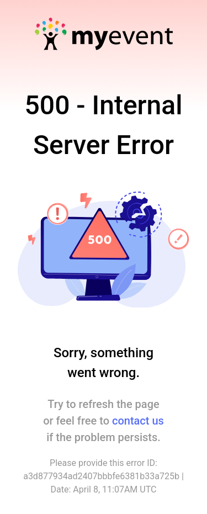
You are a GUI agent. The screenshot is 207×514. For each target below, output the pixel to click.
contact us (138, 420)
